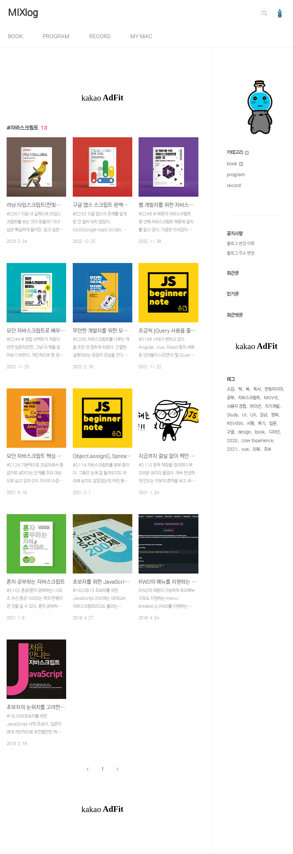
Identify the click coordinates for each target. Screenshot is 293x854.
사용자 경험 (236, 406)
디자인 (274, 432)
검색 (265, 13)
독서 (257, 389)
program (236, 174)
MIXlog (23, 13)
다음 (117, 769)
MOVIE (271, 397)
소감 (230, 389)
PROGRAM (56, 36)
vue (245, 449)
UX (253, 414)
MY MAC (141, 36)
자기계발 (272, 406)
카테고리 (238, 152)
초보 (267, 449)
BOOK (15, 36)
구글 (230, 432)
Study (232, 414)
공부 (230, 397)
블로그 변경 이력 (240, 243)
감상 (263, 414)
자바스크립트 (249, 397)
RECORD (99, 36)
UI (244, 414)
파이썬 (255, 406)
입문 (272, 423)
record (234, 185)
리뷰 (256, 449)
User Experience (257, 440)
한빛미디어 (274, 389)
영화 (274, 414)
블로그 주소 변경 (240, 253)
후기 (261, 423)
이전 (88, 769)
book (235, 163)
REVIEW (235, 423)
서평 (250, 423)
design (244, 432)
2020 (232, 440)
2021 (232, 449)
